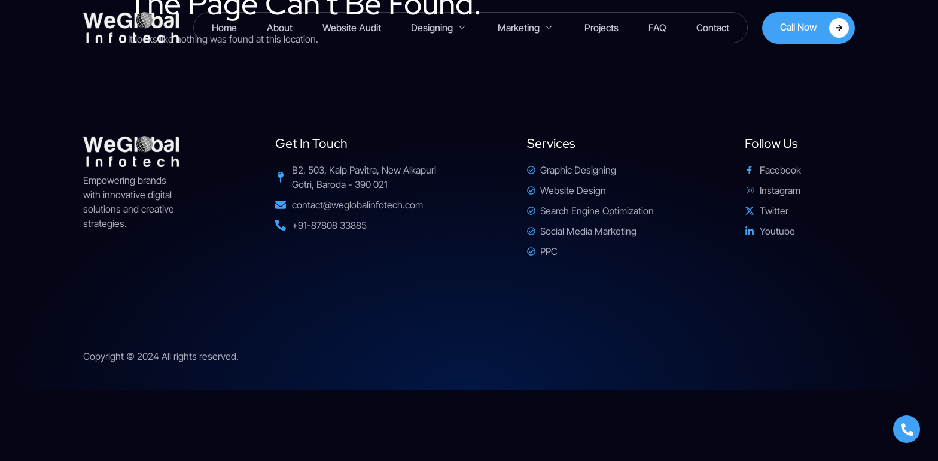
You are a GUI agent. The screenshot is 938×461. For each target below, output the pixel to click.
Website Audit (351, 28)
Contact (712, 28)
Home (224, 28)
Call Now (814, 28)
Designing (439, 28)
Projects (601, 28)
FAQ (657, 28)
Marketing (526, 28)
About (280, 28)
